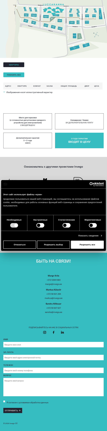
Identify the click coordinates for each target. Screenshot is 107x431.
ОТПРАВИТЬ (11, 410)
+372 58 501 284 (53, 293)
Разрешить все (87, 244)
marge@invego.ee (53, 284)
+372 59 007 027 (53, 307)
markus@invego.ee (53, 298)
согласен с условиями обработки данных (28, 402)
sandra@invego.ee (53, 312)
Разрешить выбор (53, 244)
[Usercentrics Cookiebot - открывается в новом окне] (91, 184)
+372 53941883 (53, 279)
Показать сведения (88, 235)
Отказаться (19, 244)
